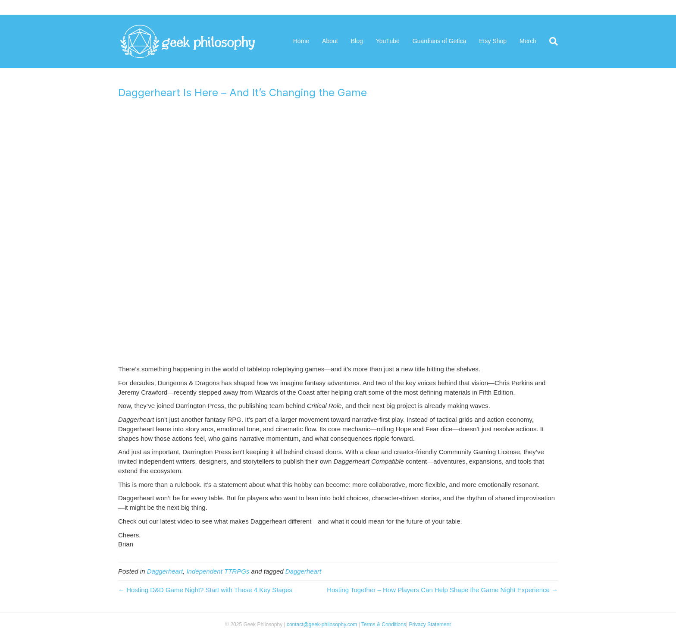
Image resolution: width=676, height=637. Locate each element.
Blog (357, 41)
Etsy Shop (493, 41)
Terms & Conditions (383, 624)
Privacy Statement (429, 624)
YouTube (388, 41)
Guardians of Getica (439, 41)
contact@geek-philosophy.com (322, 624)
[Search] (550, 41)
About (330, 41)
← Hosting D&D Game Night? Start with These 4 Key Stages (205, 589)
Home (301, 41)
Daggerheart (165, 571)
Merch (528, 41)
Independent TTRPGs (217, 571)
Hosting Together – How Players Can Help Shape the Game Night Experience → (442, 589)
